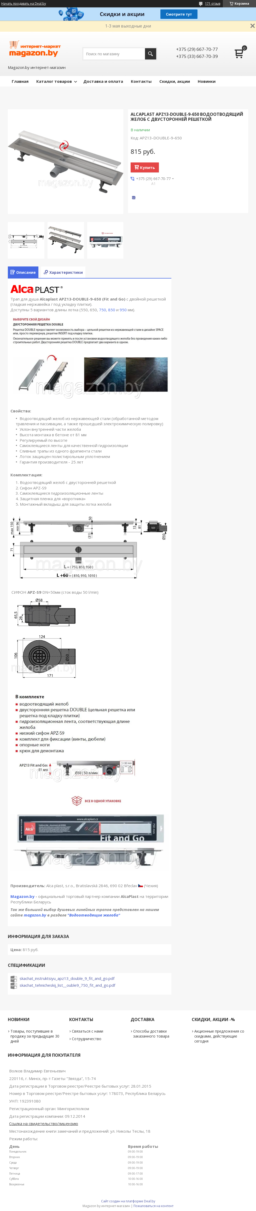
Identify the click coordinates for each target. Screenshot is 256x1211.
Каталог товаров (54, 81)
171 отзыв (212, 3)
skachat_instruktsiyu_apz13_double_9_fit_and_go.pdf (67, 978)
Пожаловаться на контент (153, 1206)
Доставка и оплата (103, 81)
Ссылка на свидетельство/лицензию (43, 1123)
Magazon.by (22, 896)
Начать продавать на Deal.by (23, 4)
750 (102, 309)
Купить (147, 167)
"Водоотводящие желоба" (93, 915)
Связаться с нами (87, 1031)
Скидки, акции (174, 81)
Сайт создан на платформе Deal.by (128, 1201)
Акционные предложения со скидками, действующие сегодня (219, 1036)
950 (123, 309)
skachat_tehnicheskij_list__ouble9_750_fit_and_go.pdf (67, 985)
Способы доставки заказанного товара (151, 1034)
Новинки (207, 81)
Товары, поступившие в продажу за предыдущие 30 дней (34, 1036)
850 (111, 309)
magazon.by (35, 915)
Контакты (141, 81)
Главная (20, 81)
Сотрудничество (86, 1038)
